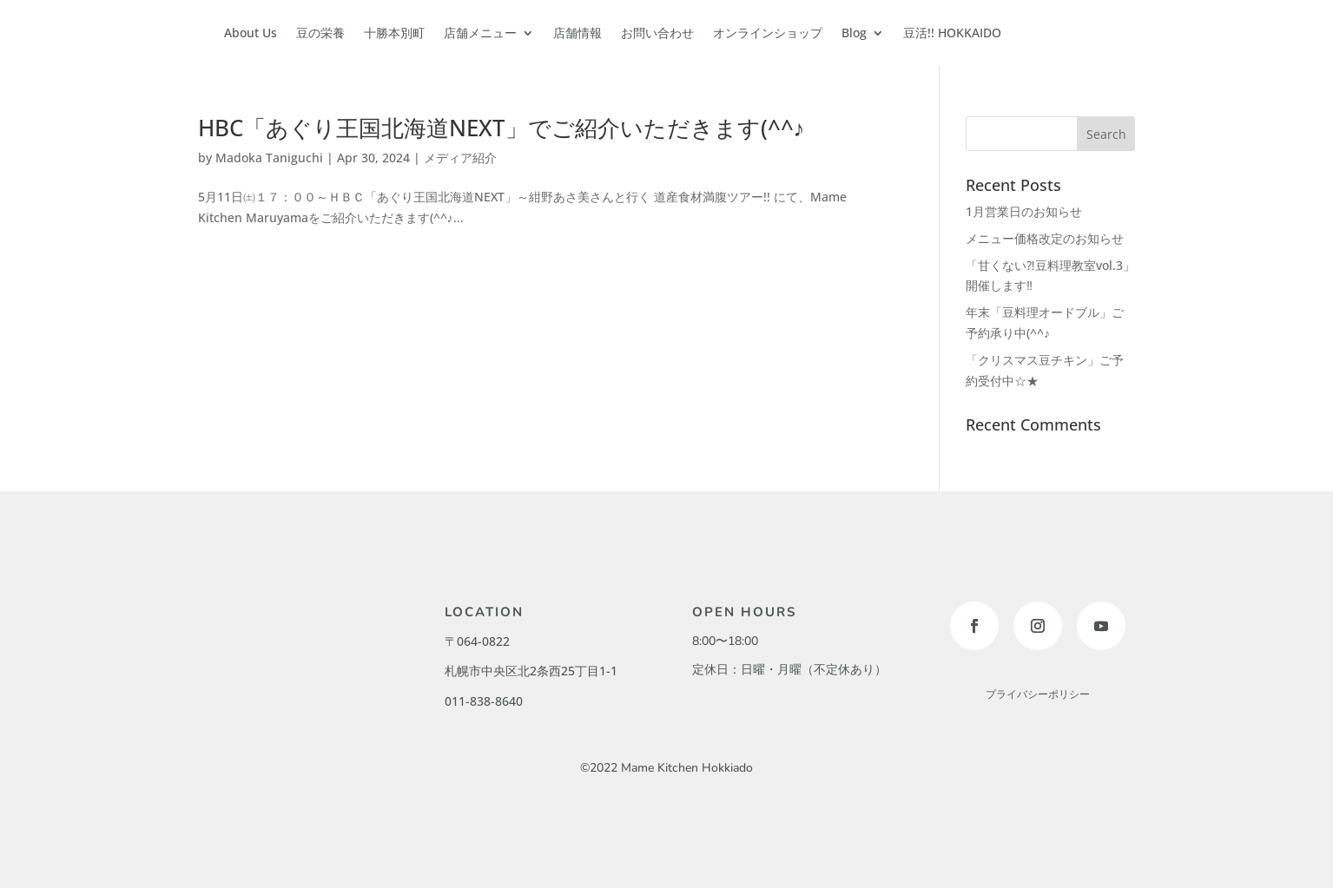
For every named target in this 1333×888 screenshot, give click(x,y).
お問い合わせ (657, 32)
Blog (854, 32)
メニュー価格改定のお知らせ (1045, 238)
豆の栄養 (320, 32)
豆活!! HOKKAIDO (952, 32)
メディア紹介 (460, 157)
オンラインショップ (767, 32)
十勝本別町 (394, 32)
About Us (250, 32)
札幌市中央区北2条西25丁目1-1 (531, 670)
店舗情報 (577, 32)
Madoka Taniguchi (269, 157)
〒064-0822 (477, 641)
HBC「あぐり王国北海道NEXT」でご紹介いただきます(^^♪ (501, 127)
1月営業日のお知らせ (1024, 211)
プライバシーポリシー (1038, 694)
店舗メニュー (480, 32)
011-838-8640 (484, 701)
